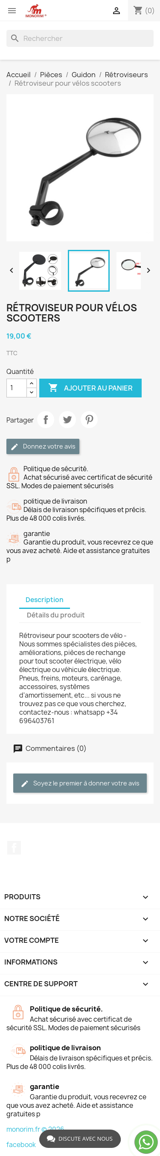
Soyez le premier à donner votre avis (80, 783)
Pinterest (89, 419)
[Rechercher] (80, 38)
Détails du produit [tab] (56, 615)
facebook (21, 1144)
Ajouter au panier (90, 388)
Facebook (14, 848)
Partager (45, 419)
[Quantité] (16, 388)
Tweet (67, 419)
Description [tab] (45, 599)
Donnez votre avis (43, 446)
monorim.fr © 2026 (35, 1129)
